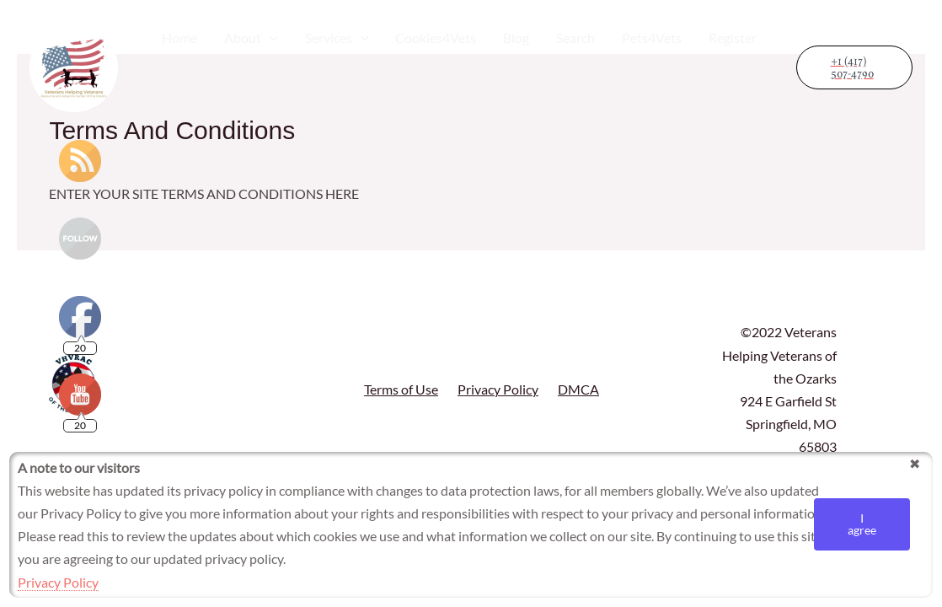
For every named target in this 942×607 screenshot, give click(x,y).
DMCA (578, 389)
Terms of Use (401, 389)
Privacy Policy (498, 389)
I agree (862, 524)
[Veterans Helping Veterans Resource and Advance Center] (73, 65)
